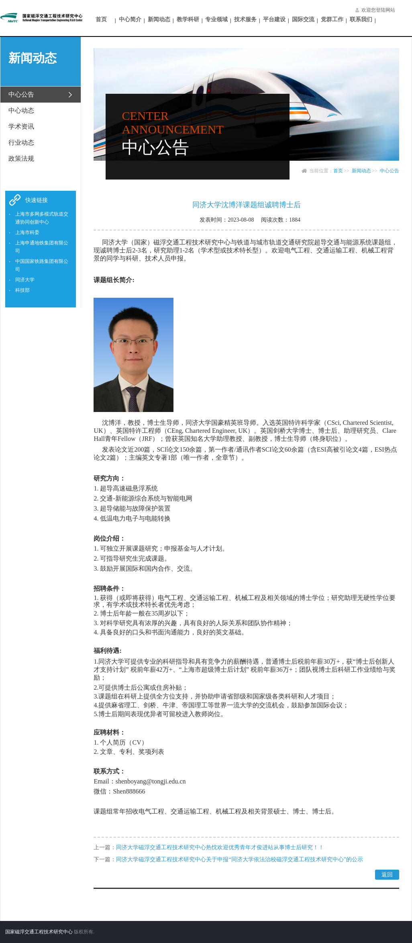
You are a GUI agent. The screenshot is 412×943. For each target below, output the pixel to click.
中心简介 (130, 19)
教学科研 (188, 19)
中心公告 (389, 171)
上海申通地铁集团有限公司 (41, 247)
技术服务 (245, 19)
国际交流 (303, 19)
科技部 (22, 290)
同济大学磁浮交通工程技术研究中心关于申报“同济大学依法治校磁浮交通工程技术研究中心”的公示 (239, 859)
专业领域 (216, 19)
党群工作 (332, 19)
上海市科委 (27, 232)
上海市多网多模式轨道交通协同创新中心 (41, 218)
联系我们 (361, 19)
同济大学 (25, 280)
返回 (387, 875)
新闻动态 (159, 19)
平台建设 (274, 19)
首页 (101, 19)
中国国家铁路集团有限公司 (41, 265)
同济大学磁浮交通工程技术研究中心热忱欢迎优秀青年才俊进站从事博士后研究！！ (220, 847)
